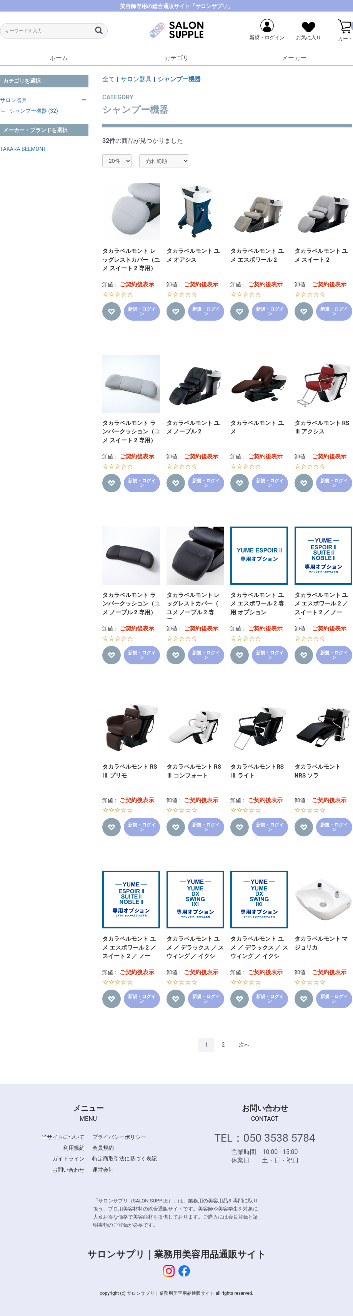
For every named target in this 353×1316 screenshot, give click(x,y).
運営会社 (103, 1170)
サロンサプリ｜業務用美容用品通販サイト (176, 1254)
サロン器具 (13, 100)
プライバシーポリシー (119, 1137)
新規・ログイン (142, 311)
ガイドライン (68, 1158)
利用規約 (74, 1148)
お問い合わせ (68, 1170)
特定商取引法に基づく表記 (124, 1158)
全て (108, 79)
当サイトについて (63, 1137)
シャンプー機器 (179, 79)
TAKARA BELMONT (23, 149)
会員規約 (103, 1148)
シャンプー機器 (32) (33, 111)
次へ (244, 1045)
